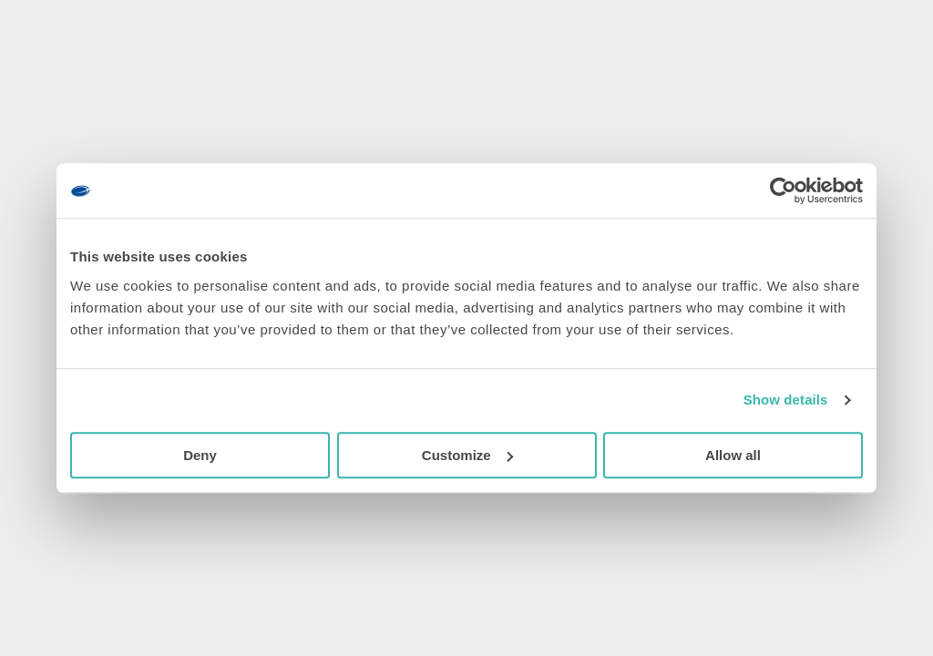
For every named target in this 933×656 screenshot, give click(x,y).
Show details (785, 399)
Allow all (733, 455)
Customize (467, 455)
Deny (200, 455)
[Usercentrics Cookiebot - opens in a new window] (783, 190)
